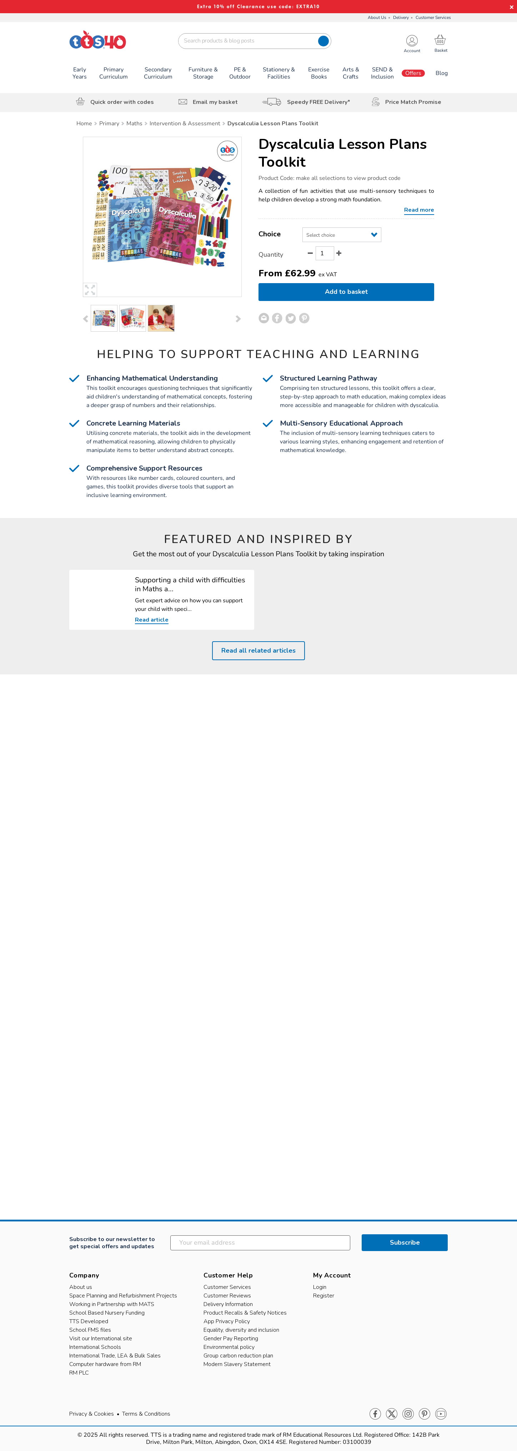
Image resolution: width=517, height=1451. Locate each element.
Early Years (79, 73)
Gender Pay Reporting (231, 1338)
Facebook (375, 1414)
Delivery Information (228, 1304)
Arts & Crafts (350, 73)
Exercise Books (319, 73)
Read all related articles (258, 650)
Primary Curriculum (113, 73)
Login (319, 1287)
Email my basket (215, 102)
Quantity (270, 254)
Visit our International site (100, 1338)
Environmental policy (229, 1347)
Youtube (441, 1414)
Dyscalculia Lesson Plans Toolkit (342, 153)
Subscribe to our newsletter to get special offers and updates (112, 1243)
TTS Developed (88, 1321)
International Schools (95, 1347)
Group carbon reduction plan (238, 1356)
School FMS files (90, 1330)
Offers (413, 73)
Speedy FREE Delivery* (318, 102)
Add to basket (346, 291)
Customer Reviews (227, 1296)
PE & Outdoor (240, 73)
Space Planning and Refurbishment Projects (123, 1296)
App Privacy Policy (227, 1321)
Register (323, 1296)
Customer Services (433, 17)
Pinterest (424, 1414)
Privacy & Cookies (91, 1414)
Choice (269, 234)
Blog (442, 73)
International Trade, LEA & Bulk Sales (115, 1356)
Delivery (401, 17)
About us (80, 1287)
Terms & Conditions (146, 1414)
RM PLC (79, 1373)
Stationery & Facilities (279, 73)
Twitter (391, 1414)
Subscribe (405, 1242)
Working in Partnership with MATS (111, 1304)
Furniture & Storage (203, 73)
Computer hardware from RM (105, 1364)
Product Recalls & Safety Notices (245, 1313)
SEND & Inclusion (382, 73)
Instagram (408, 1414)
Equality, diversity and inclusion (241, 1330)
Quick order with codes (122, 102)
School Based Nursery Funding (107, 1313)
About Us (377, 17)
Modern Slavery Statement (237, 1364)
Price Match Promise (413, 102)
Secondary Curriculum (158, 73)
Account (412, 51)
